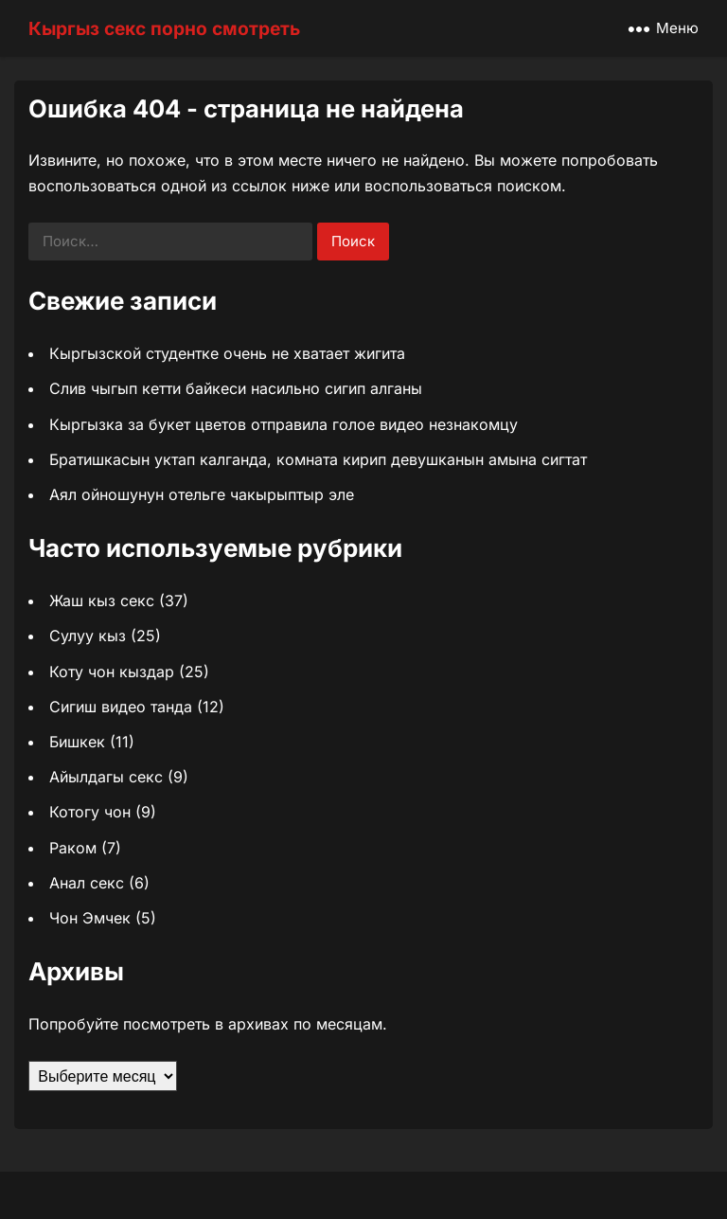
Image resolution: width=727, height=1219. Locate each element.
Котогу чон (90, 811)
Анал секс (86, 882)
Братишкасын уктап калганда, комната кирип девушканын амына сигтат (318, 459)
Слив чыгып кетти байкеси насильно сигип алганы (235, 388)
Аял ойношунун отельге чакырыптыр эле (201, 494)
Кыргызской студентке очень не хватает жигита (227, 353)
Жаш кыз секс (101, 600)
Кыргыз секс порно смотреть (164, 28)
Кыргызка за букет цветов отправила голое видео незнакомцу (283, 424)
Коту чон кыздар (111, 671)
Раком (73, 847)
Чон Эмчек (90, 917)
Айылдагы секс (106, 776)
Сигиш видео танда (120, 706)
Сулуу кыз (87, 635)
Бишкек (77, 741)
